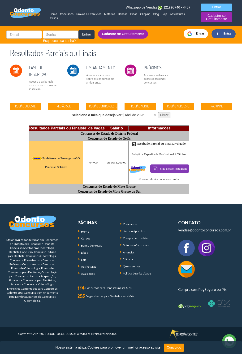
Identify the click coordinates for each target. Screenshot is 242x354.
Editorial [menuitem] (128, 259)
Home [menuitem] (53, 14)
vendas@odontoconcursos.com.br (204, 230)
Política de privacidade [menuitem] (137, 273)
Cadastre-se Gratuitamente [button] (216, 17)
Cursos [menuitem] (85, 238)
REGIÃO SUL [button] (63, 106)
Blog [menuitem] (156, 14)
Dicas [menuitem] (133, 14)
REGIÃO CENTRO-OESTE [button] (103, 106)
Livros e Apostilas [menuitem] (134, 231)
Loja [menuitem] (164, 14)
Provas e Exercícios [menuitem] (88, 14)
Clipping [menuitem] (145, 14)
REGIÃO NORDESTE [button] (178, 106)
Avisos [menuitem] (54, 18)
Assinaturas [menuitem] (177, 14)
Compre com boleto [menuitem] (135, 238)
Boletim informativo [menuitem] (135, 245)
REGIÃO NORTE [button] (140, 106)
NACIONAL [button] (217, 106)
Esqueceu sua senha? (59, 41)
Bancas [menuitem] (122, 14)
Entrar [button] (216, 7)
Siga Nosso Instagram (170, 169)
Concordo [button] (174, 347)
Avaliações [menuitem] (88, 273)
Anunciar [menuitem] (128, 252)
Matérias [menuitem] (109, 14)
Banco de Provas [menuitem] (91, 245)
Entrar (86, 34)
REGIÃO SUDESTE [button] (25, 106)
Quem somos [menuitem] (131, 266)
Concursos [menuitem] (66, 14)
